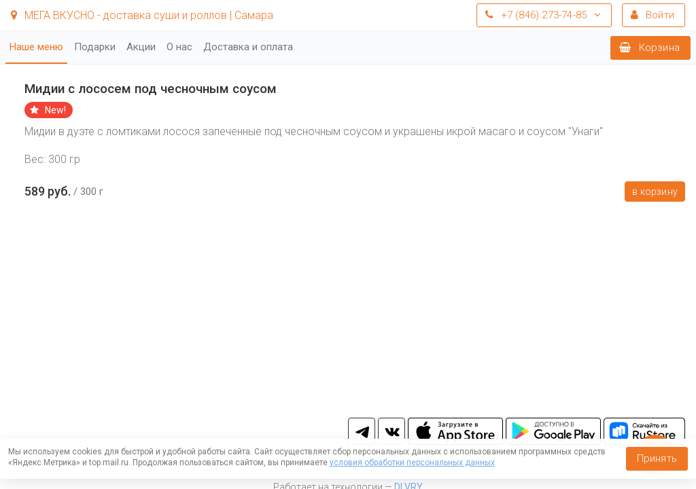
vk (391, 431)
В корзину (655, 191)
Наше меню (36, 47)
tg (361, 431)
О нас (179, 47)
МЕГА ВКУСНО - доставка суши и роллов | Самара (142, 15)
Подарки (95, 47)
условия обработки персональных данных (412, 462)
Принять (657, 458)
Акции (141, 47)
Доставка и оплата (248, 47)
